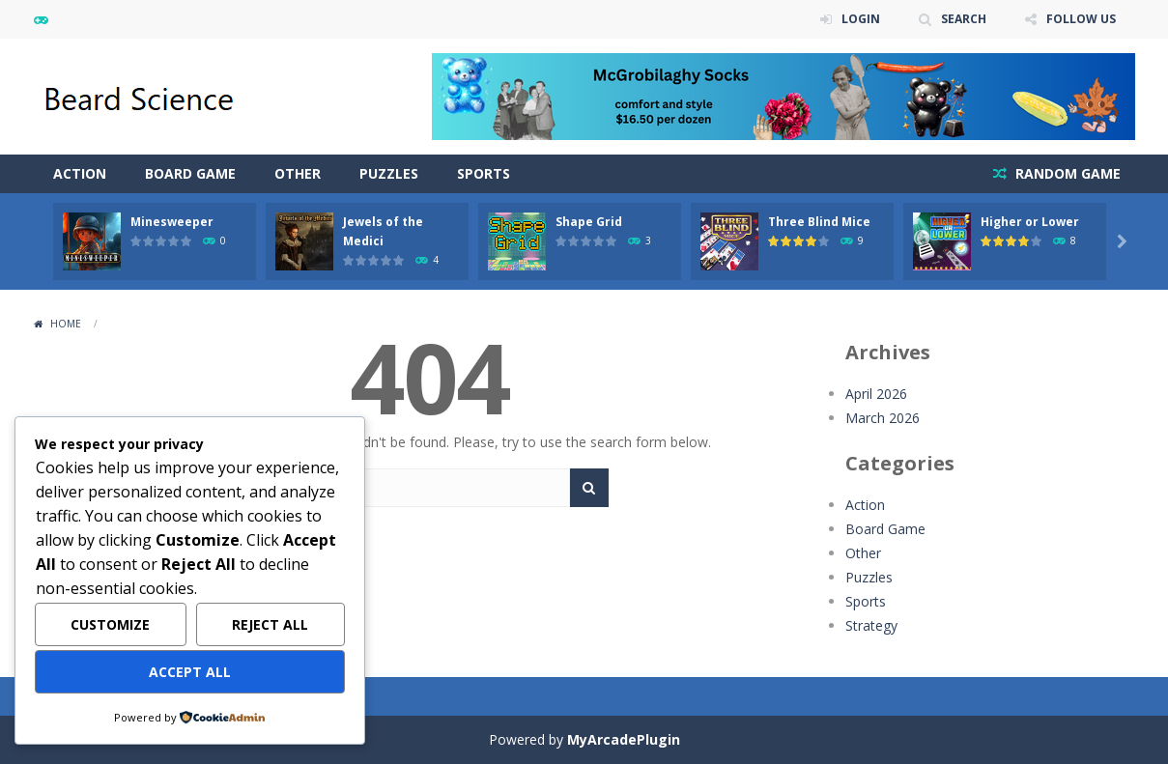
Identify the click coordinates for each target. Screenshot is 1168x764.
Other (297, 173)
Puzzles (388, 173)
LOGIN (860, 19)
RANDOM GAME (1066, 173)
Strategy (871, 625)
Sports (483, 173)
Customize (110, 624)
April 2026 (876, 393)
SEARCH (963, 19)
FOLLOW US (1081, 19)
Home (65, 323)
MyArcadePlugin (623, 739)
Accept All (190, 672)
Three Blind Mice (819, 221)
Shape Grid (589, 221)
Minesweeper (172, 221)
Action (79, 173)
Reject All (270, 624)
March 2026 (882, 418)
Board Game (190, 173)
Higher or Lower (1030, 221)
